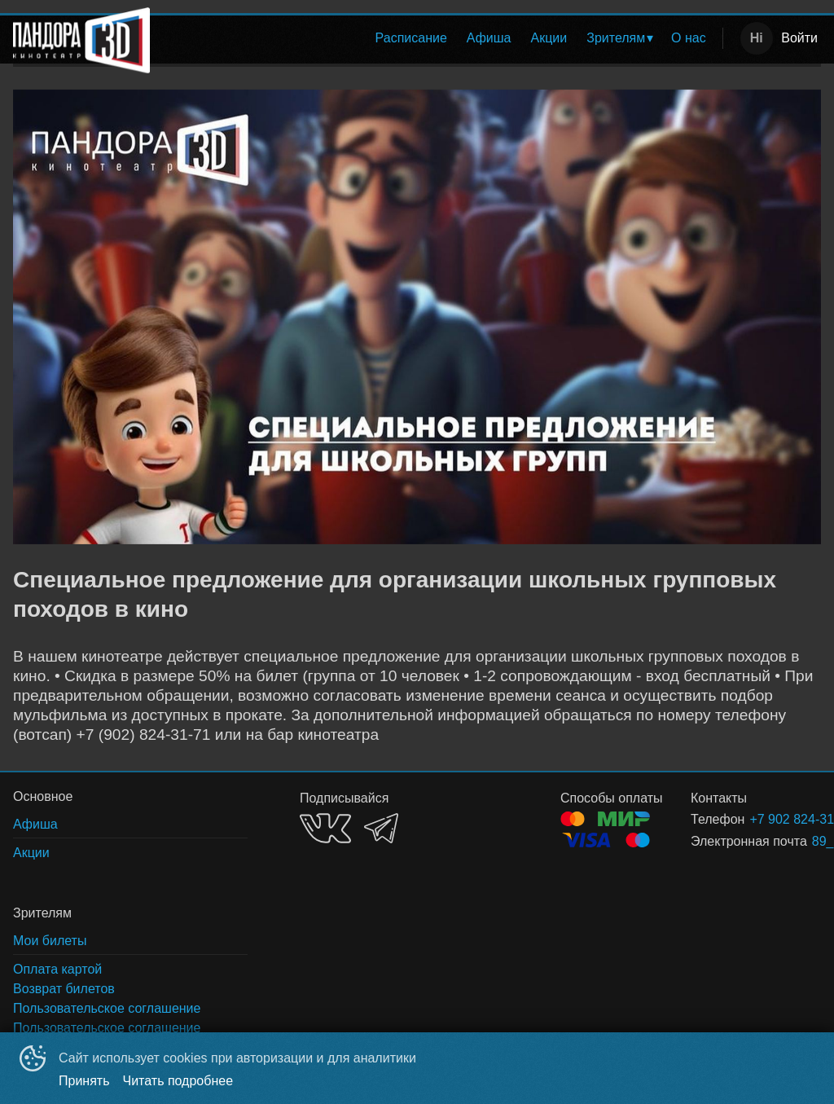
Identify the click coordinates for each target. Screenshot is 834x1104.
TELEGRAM (381, 828)
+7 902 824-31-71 (765, 819)
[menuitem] (411, 38)
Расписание (411, 38)
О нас (688, 38)
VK (325, 828)
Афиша (489, 38)
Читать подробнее (178, 1081)
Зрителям (615, 38)
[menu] (439, 38)
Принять (84, 1081)
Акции (549, 38)
